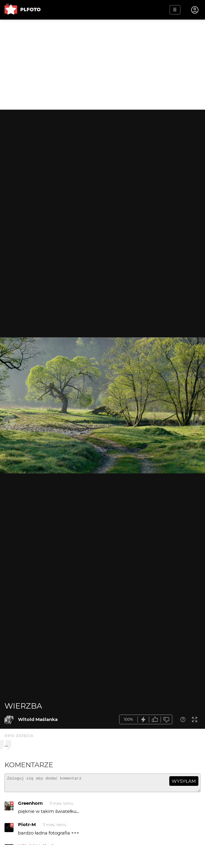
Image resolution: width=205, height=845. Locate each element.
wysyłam (184, 781)
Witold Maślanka (38, 719)
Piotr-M (27, 827)
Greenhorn (30, 806)
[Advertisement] (102, 65)
